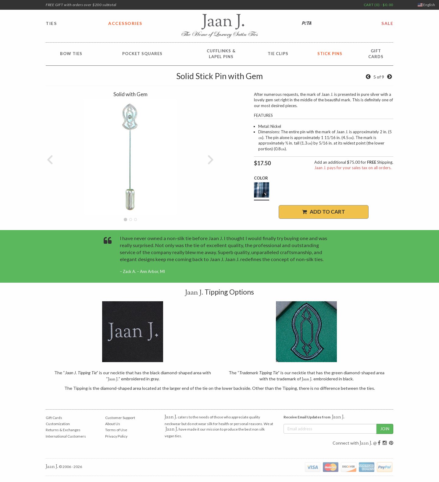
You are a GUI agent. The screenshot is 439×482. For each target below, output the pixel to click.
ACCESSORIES (125, 23)
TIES (51, 23)
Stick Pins (329, 53)
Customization (58, 423)
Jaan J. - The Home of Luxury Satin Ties (219, 26)
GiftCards (376, 53)
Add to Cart (323, 211)
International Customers (66, 436)
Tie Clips (278, 53)
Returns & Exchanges (63, 430)
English (426, 4)
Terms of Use (116, 430)
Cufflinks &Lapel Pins (221, 53)
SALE (387, 23)
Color (261, 178)
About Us (112, 423)
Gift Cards (54, 417)
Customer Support (120, 417)
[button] (50, 157)
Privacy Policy (116, 436)
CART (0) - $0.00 (378, 4)
